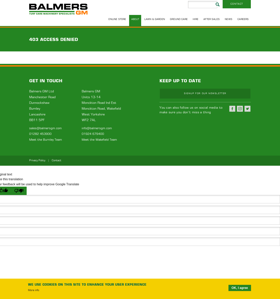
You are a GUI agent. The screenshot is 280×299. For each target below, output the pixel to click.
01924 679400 (93, 134)
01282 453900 (40, 134)
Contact (236, 4)
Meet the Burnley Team (45, 139)
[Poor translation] (19, 191)
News (228, 19)
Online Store (117, 19)
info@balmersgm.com (97, 128)
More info (33, 290)
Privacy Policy (37, 160)
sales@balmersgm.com (45, 128)
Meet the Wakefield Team (99, 139)
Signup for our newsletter (205, 93)
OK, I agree (240, 287)
